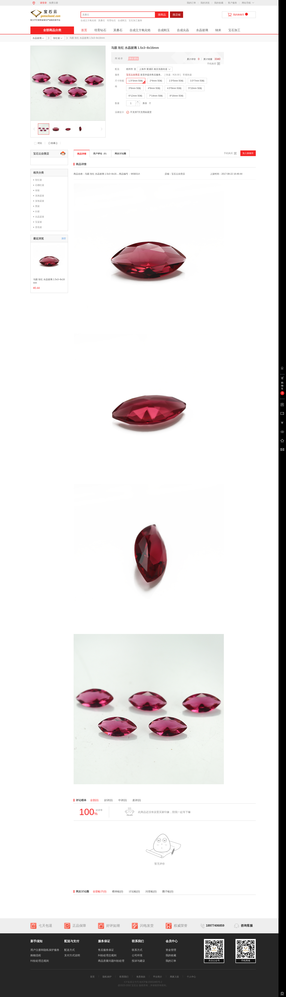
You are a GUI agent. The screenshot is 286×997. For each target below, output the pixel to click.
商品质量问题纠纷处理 (111, 960)
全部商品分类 (52, 30)
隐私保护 (107, 976)
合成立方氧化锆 (88, 20)
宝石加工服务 (135, 20)
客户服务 (232, 3)
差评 (136, 800)
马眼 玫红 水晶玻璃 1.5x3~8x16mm (49, 281)
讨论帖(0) (134, 891)
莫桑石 (101, 20)
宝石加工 (234, 30)
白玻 (37, 211)
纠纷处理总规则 (39, 960)
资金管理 (171, 949)
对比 (40, 143)
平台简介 (157, 976)
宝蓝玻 (38, 222)
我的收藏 (218, 3)
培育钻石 (111, 20)
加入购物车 (248, 153)
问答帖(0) (151, 891)
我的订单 (191, 3)
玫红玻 (38, 180)
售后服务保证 (106, 949)
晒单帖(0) (117, 891)
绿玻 (37, 190)
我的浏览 (205, 3)
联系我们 (123, 976)
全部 (94, 800)
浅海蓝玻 (39, 195)
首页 (84, 30)
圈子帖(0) (167, 891)
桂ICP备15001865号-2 (151, 982)
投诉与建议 (138, 960)
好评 (108, 800)
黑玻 (37, 206)
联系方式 (137, 949)
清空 (63, 238)
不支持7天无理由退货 (139, 112)
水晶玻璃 (202, 30)
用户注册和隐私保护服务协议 (47, 949)
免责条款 (140, 976)
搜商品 (162, 14)
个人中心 (191, 976)
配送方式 (69, 949)
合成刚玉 (122, 20)
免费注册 (53, 3)
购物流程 (35, 955)
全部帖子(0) (99, 891)
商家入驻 (174, 976)
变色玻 (38, 227)
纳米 (218, 30)
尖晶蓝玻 (39, 216)
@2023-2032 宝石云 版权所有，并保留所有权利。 (143, 985)
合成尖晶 (183, 30)
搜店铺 (176, 14)
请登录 (43, 3)
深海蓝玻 (39, 201)
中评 (122, 800)
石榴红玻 (39, 185)
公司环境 (137, 955)
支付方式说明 (72, 955)
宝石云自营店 (133, 74)
